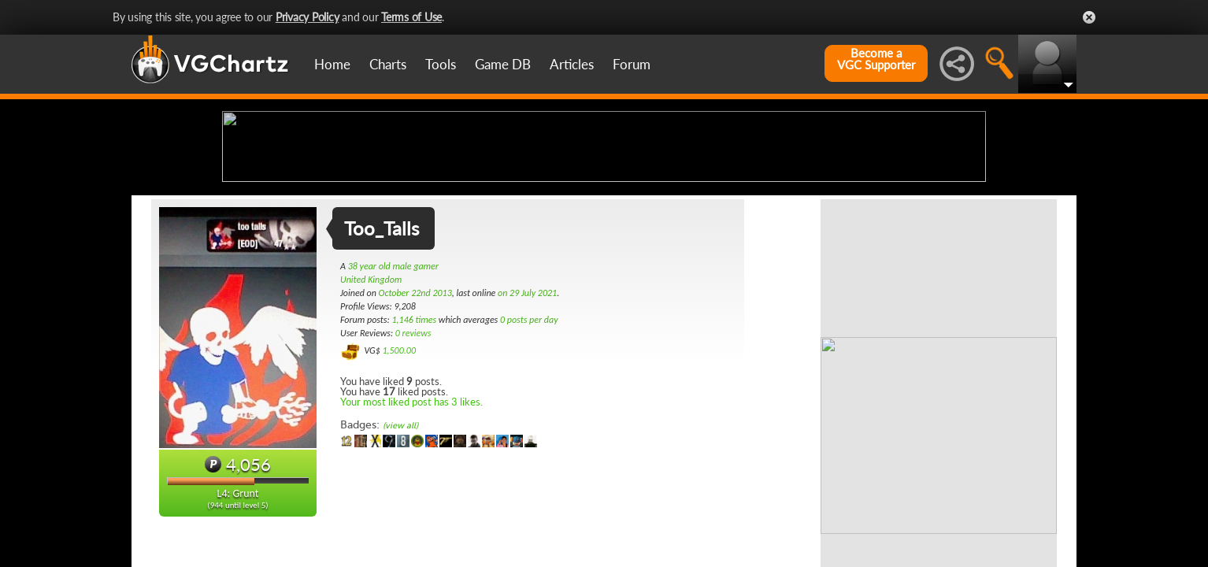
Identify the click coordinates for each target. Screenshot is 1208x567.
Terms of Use (411, 17)
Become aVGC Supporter (876, 59)
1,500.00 (399, 474)
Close (1089, 17)
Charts (387, 64)
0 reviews (413, 457)
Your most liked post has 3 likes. (411, 526)
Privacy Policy (307, 17)
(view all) (400, 550)
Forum (631, 64)
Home (332, 64)
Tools (440, 64)
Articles (572, 64)
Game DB (503, 64)
